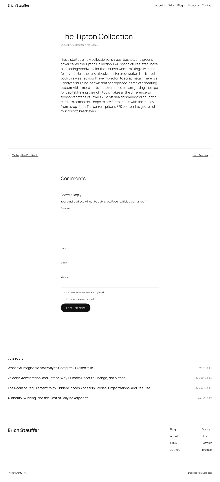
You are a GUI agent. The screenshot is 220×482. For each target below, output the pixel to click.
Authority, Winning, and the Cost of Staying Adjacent (48, 398)
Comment (66, 208)
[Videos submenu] (198, 5)
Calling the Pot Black (25, 155)
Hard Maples (200, 155)
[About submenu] (164, 5)
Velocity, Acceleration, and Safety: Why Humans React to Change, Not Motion (67, 378)
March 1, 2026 (205, 367)
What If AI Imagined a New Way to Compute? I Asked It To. (51, 368)
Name (64, 248)
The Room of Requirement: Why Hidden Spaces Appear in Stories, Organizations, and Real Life (79, 388)
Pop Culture (92, 44)
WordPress (207, 472)
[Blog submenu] (184, 5)
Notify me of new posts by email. (79, 299)
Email (64, 262)
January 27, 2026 (204, 398)
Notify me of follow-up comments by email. (84, 292)
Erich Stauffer (18, 5)
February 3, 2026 (204, 377)
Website (64, 277)
